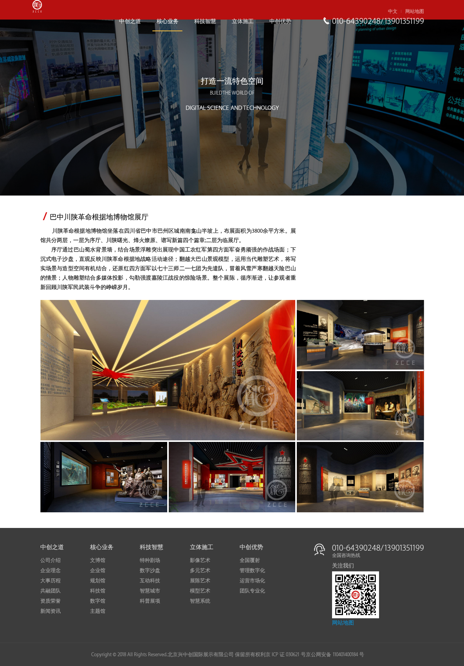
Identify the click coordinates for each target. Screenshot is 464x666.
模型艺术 (200, 591)
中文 (392, 11)
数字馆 (97, 601)
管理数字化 (252, 570)
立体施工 (243, 21)
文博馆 (97, 560)
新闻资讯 (50, 611)
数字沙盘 (150, 570)
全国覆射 (250, 560)
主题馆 (97, 611)
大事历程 (50, 580)
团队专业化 (252, 591)
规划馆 (97, 580)
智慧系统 (200, 601)
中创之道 (130, 21)
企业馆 (97, 570)
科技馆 (97, 591)
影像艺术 (200, 560)
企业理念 (50, 570)
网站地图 (414, 11)
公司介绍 (50, 560)
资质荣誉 (50, 601)
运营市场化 (252, 580)
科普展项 (150, 601)
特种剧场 (150, 560)
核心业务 (168, 21)
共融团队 (50, 591)
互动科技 (150, 580)
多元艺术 (200, 570)
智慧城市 (150, 591)
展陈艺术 (200, 580)
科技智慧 (205, 21)
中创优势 (280, 21)
